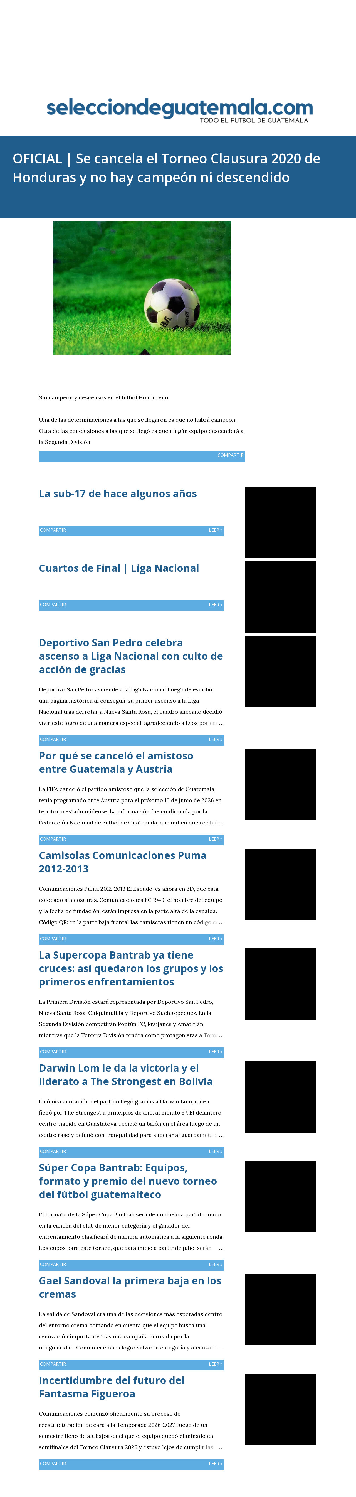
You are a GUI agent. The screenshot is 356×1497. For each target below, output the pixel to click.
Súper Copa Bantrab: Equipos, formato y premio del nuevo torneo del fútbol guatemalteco (128, 1181)
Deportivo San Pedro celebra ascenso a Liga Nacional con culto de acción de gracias (131, 656)
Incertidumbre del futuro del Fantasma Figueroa (111, 1386)
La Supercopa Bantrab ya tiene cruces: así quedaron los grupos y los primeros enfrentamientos (131, 968)
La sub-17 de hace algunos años (118, 493)
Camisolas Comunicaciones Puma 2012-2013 (123, 861)
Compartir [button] (289, 225)
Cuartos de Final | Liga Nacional (119, 568)
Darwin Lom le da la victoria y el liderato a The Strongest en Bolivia (126, 1074)
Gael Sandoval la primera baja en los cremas (130, 1287)
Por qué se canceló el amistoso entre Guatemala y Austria (116, 762)
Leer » (215, 530)
